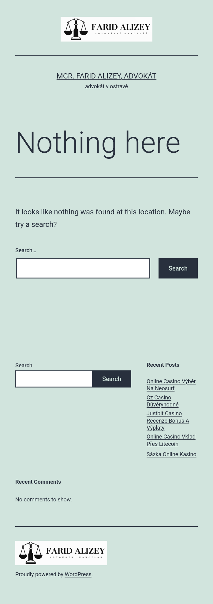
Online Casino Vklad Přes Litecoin (171, 440)
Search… (25, 250)
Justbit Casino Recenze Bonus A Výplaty (168, 420)
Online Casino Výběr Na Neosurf (171, 384)
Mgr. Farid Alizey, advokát (106, 76)
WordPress (78, 574)
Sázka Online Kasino (171, 454)
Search (23, 365)
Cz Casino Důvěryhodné (162, 401)
